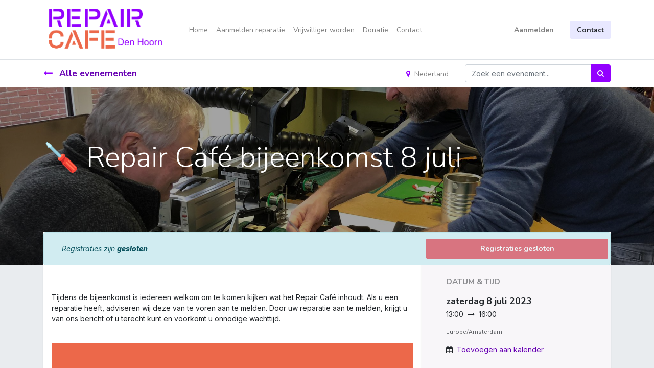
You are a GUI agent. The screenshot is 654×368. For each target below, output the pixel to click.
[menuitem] (198, 29)
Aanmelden (534, 30)
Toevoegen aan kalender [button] (500, 349)
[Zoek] (601, 73)
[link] (53, 329)
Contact (590, 30)
